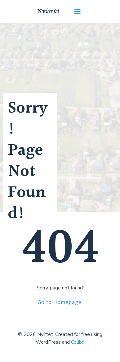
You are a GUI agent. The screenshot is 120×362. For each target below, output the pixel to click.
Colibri (77, 342)
